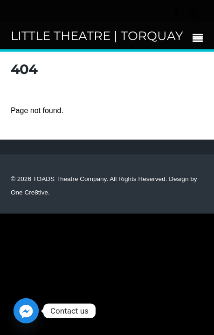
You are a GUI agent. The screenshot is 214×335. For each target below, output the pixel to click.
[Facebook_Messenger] (26, 310)
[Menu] (200, 39)
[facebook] (176, 13)
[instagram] (193, 13)
